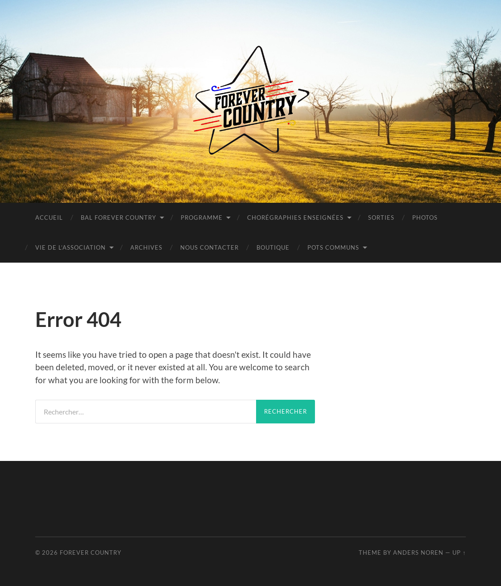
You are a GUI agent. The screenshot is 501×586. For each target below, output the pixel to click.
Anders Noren (418, 552)
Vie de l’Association (70, 247)
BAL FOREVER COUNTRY (118, 217)
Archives (146, 247)
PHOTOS (425, 217)
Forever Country (90, 552)
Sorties (381, 217)
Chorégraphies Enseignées (295, 217)
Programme (202, 217)
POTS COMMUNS (333, 247)
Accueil (49, 217)
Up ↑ (459, 552)
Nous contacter (209, 247)
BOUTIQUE (273, 247)
